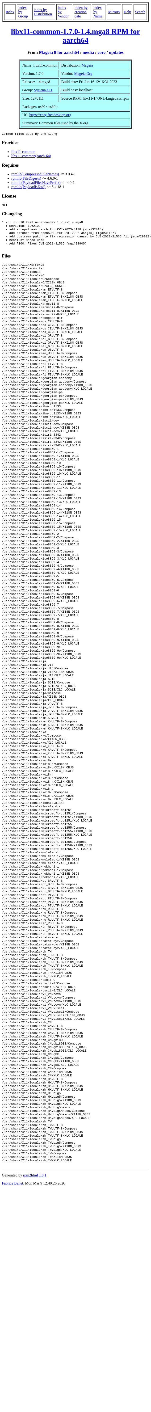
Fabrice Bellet (12, 1371)
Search (140, 12)
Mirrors (114, 12)
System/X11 (43, 90)
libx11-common (23, 152)
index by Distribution (43, 12)
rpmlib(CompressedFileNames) (35, 175)
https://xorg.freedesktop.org (50, 115)
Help (127, 12)
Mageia (87, 65)
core (101, 52)
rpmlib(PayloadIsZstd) (28, 187)
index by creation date (81, 12)
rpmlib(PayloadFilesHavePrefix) (36, 183)
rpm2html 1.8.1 (34, 1363)
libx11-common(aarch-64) (31, 157)
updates (116, 52)
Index (10, 12)
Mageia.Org (83, 74)
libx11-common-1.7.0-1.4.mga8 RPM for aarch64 (75, 35)
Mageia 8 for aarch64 (59, 52)
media (88, 52)
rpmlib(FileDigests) (26, 179)
